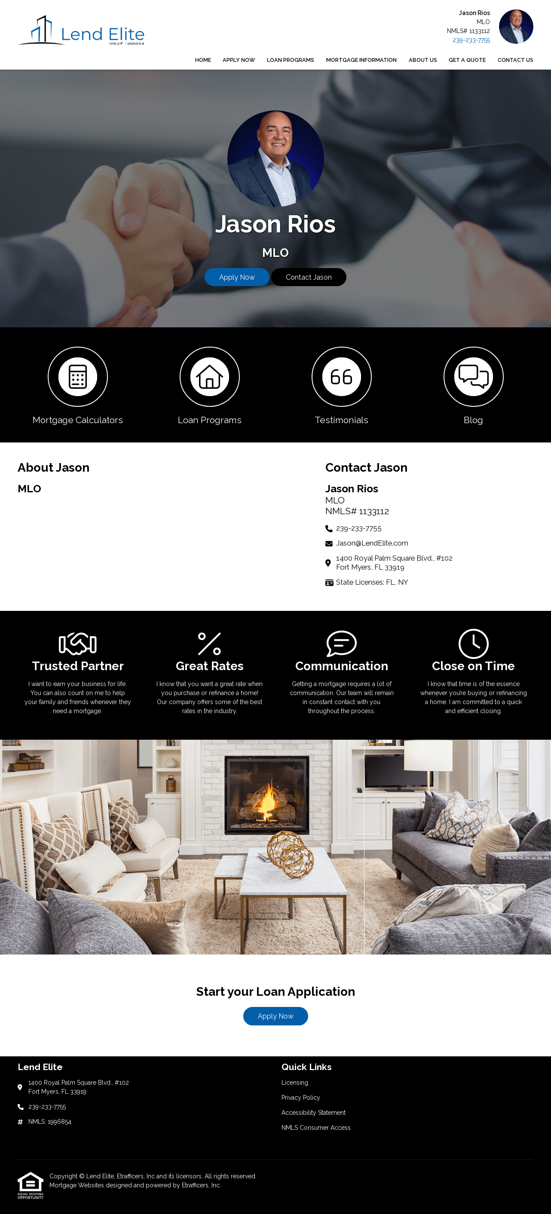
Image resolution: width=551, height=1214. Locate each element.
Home (203, 60)
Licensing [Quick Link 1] (295, 1082)
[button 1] (78, 384)
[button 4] (473, 384)
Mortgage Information (361, 60)
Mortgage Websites (77, 1185)
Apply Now (239, 60)
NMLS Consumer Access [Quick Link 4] (316, 1127)
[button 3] (341, 384)
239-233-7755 (471, 40)
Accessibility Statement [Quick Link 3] (314, 1112)
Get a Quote (467, 60)
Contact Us (515, 60)
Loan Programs (290, 60)
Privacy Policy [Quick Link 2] (301, 1097)
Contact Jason (309, 277)
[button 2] (209, 384)
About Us (423, 60)
